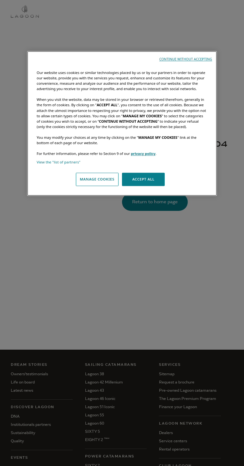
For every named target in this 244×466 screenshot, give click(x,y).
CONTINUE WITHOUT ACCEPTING (185, 59)
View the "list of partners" (59, 162)
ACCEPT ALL (143, 179)
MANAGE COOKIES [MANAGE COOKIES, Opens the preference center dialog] (97, 179)
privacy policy (143, 153)
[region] (122, 123)
